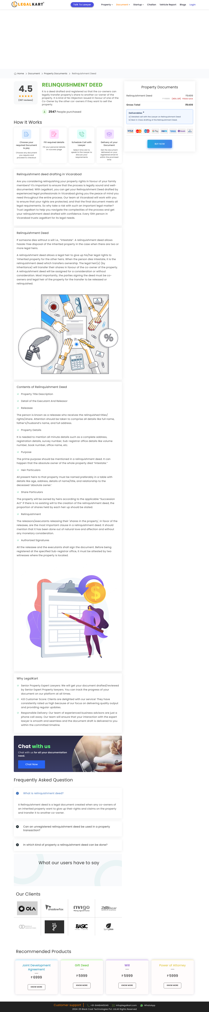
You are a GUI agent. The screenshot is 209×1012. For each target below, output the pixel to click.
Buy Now (160, 143)
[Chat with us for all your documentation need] (70, 751)
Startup (138, 4)
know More (36, 987)
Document (123, 4)
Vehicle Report (168, 4)
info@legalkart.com (126, 1005)
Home (20, 73)
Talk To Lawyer (82, 4)
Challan (151, 4)
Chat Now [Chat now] (32, 764)
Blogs (183, 4)
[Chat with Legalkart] (147, 1005)
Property (107, 4)
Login (193, 4)
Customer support (67, 1005)
